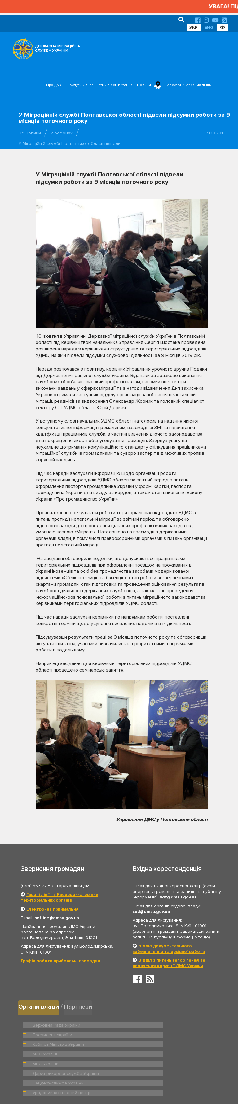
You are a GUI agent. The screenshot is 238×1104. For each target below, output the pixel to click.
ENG (209, 27)
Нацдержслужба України (56, 1052)
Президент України (152, 1023)
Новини (144, 85)
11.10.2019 (216, 133)
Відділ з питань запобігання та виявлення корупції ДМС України (169, 963)
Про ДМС (54, 85)
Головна (117, 1080)
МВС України (44, 1043)
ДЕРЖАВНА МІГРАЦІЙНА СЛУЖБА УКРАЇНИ (57, 48)
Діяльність (95, 85)
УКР (193, 27)
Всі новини (30, 133)
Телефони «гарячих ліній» (188, 85)
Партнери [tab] (80, 1006)
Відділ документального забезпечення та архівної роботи (169, 948)
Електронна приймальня (52, 909)
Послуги (74, 85)
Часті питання (120, 85)
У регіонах (62, 133)
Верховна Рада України (54, 1023)
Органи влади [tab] (39, 1006)
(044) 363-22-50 (37, 886)
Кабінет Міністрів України (56, 1033)
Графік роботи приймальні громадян (60, 960)
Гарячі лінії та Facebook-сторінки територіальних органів (59, 897)
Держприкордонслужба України (164, 1043)
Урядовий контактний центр (160, 1052)
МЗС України (146, 1033)
